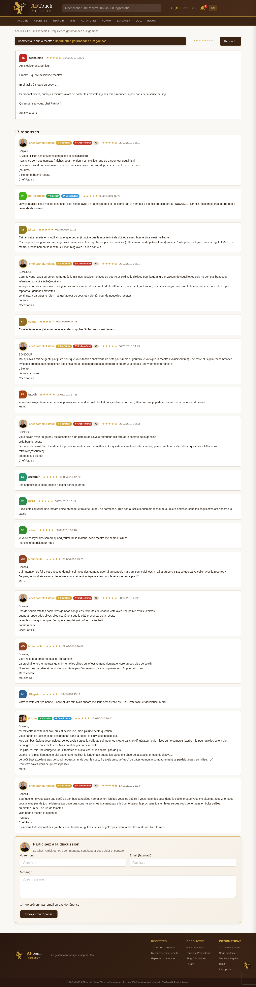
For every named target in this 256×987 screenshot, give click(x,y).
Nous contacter (228, 953)
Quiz (139, 20)
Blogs (151, 20)
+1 (96, 143)
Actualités (88, 20)
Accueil (22, 20)
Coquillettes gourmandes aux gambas (81, 41)
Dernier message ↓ (204, 40)
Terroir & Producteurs (198, 953)
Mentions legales (229, 958)
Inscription (225, 969)
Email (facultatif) (140, 855)
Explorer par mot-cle (163, 958)
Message (26, 872)
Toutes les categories (163, 947)
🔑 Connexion (186, 8)
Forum (106, 20)
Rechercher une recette (164, 953)
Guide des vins (195, 947)
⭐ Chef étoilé (63, 143)
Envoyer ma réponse (39, 914)
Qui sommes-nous (229, 947)
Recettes (40, 20)
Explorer (123, 20)
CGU (222, 964)
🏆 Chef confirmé (83, 143)
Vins (72, 20)
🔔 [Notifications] (203, 7)
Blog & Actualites (196, 958)
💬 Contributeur (70, 196)
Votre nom (27, 855)
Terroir (58, 20)
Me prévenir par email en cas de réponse (50, 904)
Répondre (230, 41)
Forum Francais (37, 31)
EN (213, 8)
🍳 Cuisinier (53, 196)
